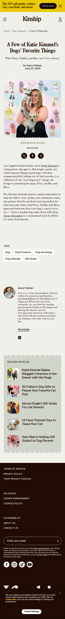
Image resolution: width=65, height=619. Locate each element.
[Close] (60, 593)
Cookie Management (17, 498)
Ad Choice (10, 493)
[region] (32, 604)
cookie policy (11, 599)
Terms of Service (15, 469)
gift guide (31, 258)
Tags (7, 246)
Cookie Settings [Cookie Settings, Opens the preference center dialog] (31, 611)
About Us (9, 523)
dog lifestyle (12, 258)
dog (7, 252)
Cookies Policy (13, 503)
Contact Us (11, 528)
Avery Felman (34, 65)
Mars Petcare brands (42, 548)
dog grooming (43, 252)
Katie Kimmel (49, 166)
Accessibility (12, 518)
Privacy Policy (13, 474)
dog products (23, 252)
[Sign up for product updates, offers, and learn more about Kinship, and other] (58, 541)
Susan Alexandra (13, 216)
